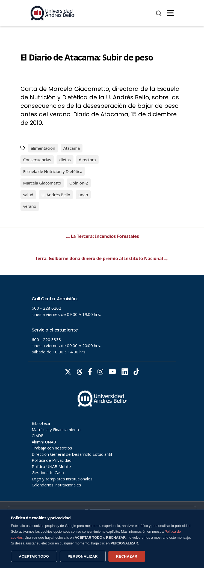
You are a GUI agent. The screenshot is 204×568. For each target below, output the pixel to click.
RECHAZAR (126, 556)
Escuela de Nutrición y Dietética (52, 171)
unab (83, 194)
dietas (65, 159)
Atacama (71, 148)
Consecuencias (37, 159)
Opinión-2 (78, 183)
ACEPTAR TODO (34, 556)
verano (29, 206)
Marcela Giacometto (42, 183)
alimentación (43, 148)
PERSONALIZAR (83, 556)
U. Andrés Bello (56, 194)
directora (87, 159)
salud (28, 194)
